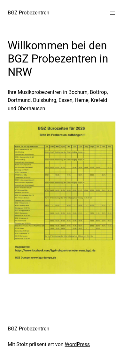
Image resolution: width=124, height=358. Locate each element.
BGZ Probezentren (28, 13)
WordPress (77, 344)
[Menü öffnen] (112, 13)
